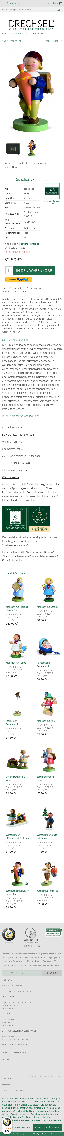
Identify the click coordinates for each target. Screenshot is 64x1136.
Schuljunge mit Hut (35, 33)
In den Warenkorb (34, 270)
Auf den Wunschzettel (13, 288)
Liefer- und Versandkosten (14, 1052)
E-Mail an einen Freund (14, 291)
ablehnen (36, 1120)
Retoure (5, 1059)
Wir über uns (8, 1084)
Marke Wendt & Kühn (12, 33)
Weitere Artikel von (20, 416)
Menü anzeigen (14, 3)
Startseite (6, 1078)
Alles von (51, 202)
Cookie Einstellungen (20, 1131)
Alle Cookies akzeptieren (47, 1130)
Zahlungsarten (8, 1066)
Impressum (55, 1123)
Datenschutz (40, 1123)
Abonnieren (52, 973)
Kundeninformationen (13, 1090)
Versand (48, 1133)
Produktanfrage (34, 288)
